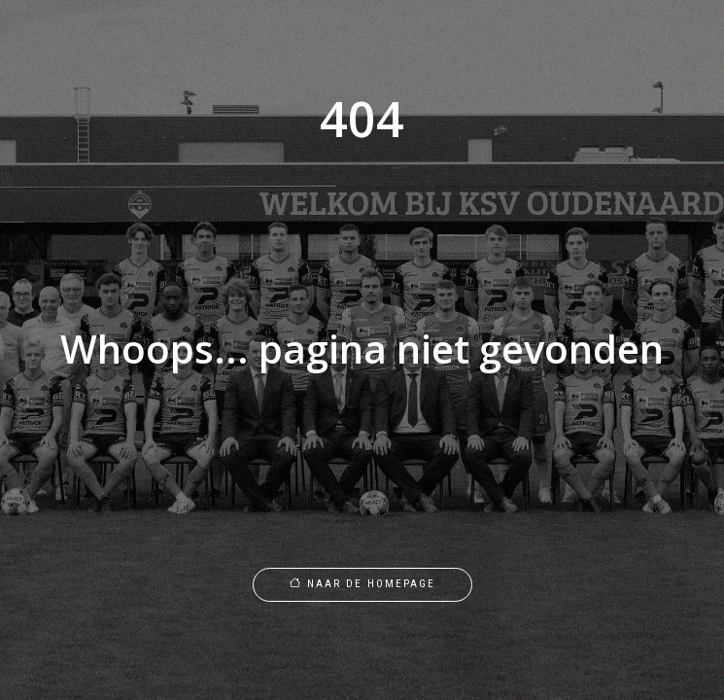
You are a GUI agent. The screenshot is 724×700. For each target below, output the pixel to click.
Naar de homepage (362, 584)
